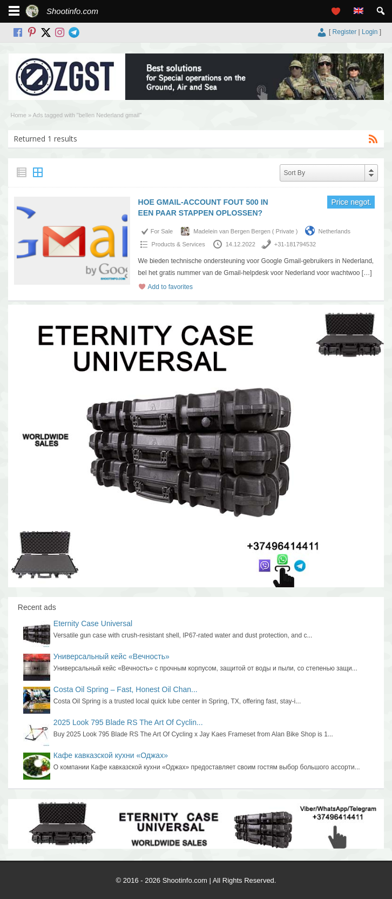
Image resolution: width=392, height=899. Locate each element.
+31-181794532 (295, 244)
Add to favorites (170, 287)
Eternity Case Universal (92, 623)
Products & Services (178, 244)
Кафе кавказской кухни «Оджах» (110, 755)
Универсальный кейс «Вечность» (111, 656)
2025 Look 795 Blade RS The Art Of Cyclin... (128, 722)
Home (18, 115)
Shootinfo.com (72, 11)
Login (369, 32)
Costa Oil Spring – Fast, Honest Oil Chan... (125, 689)
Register (345, 32)
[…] (367, 273)
